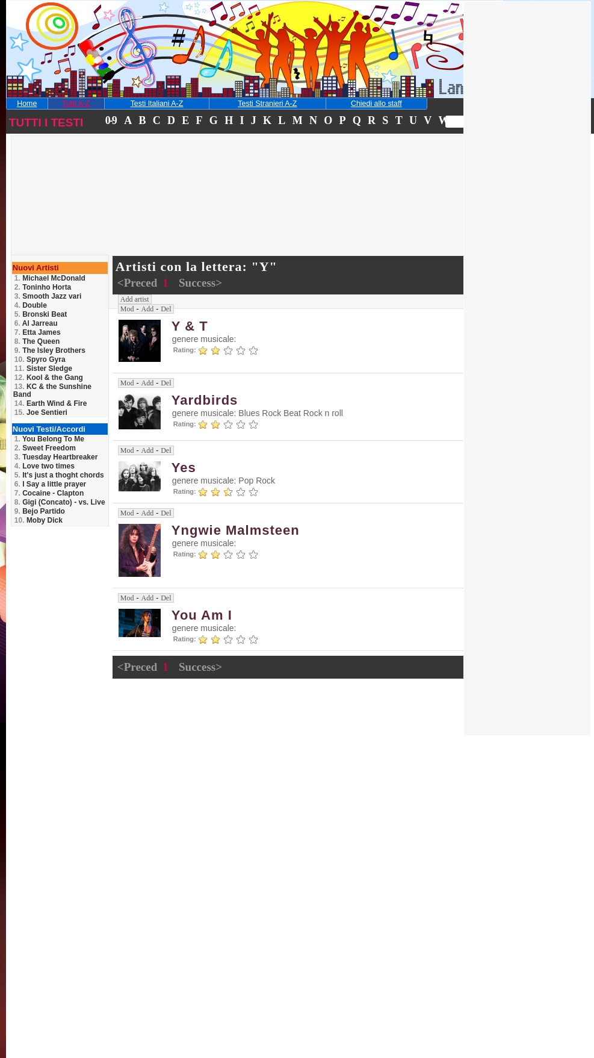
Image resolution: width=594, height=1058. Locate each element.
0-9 (110, 120)
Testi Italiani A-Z (157, 103)
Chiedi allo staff (376, 103)
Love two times (44, 466)
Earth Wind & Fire (50, 403)
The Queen (37, 341)
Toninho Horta (42, 287)
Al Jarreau (36, 323)
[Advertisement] (98, 213)
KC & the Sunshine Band (52, 390)
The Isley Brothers (49, 350)
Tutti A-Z (76, 103)
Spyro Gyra (40, 359)
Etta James (37, 332)
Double (30, 305)
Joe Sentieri (40, 412)
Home (27, 103)
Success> (200, 282)
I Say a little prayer (50, 484)
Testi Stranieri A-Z (267, 103)
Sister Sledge (43, 368)
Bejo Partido (39, 511)
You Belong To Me (49, 439)
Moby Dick (38, 520)
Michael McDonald (49, 278)
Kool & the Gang (48, 377)
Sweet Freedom (45, 448)
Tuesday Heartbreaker (56, 457)
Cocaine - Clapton (49, 493)
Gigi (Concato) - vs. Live (59, 502)
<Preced (138, 282)
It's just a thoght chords (59, 475)
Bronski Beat (40, 314)
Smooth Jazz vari (47, 296)
